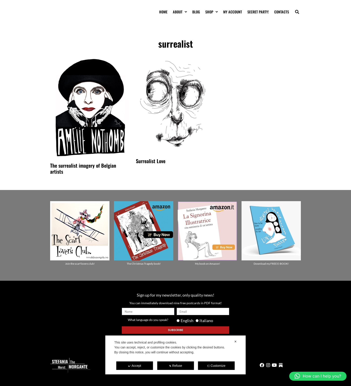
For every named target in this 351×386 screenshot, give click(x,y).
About (180, 12)
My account (232, 12)
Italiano (206, 320)
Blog (196, 12)
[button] (297, 11)
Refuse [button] (175, 365)
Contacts (281, 12)
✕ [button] (235, 341)
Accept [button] (134, 365)
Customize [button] (216, 365)
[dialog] (175, 354)
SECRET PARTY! (258, 12)
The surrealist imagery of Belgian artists (83, 168)
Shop (211, 12)
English (187, 320)
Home (163, 12)
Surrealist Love (150, 161)
